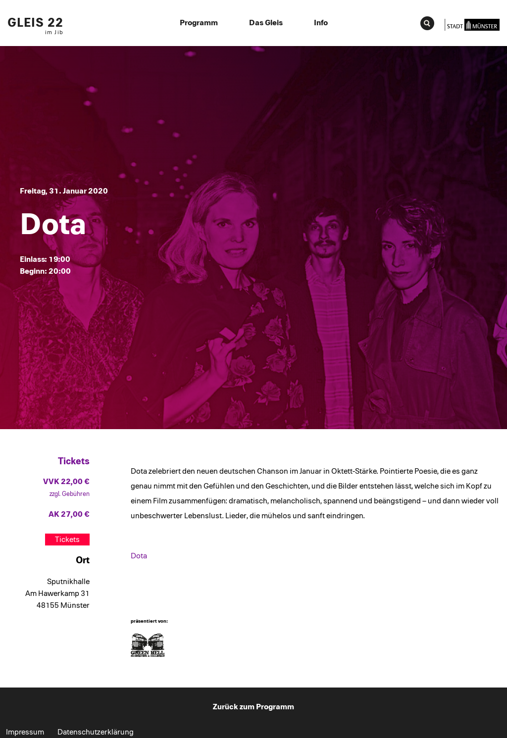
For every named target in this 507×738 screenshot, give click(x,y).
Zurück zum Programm (253, 707)
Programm (199, 23)
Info (321, 23)
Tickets (67, 539)
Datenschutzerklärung (95, 732)
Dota (139, 556)
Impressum (25, 732)
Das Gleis (266, 23)
